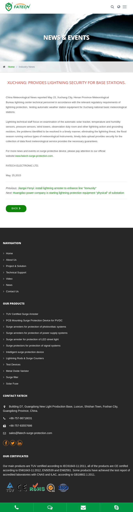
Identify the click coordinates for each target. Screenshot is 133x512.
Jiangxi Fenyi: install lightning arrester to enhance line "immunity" (57, 188)
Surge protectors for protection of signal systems (33, 345)
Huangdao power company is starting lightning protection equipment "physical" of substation (68, 192)
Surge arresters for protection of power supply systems (36, 332)
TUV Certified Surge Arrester (22, 314)
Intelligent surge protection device (25, 352)
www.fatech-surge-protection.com (34, 155)
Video (9, 278)
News (9, 284)
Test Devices (13, 364)
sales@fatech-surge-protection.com (30, 433)
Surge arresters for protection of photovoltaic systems (36, 326)
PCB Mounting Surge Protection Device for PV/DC (34, 320)
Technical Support (16, 272)
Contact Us (12, 291)
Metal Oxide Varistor (17, 370)
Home (11, 66)
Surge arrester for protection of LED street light (32, 339)
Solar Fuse (12, 383)
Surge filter (12, 377)
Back (16, 208)
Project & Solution (16, 266)
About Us (11, 259)
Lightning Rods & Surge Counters (25, 358)
